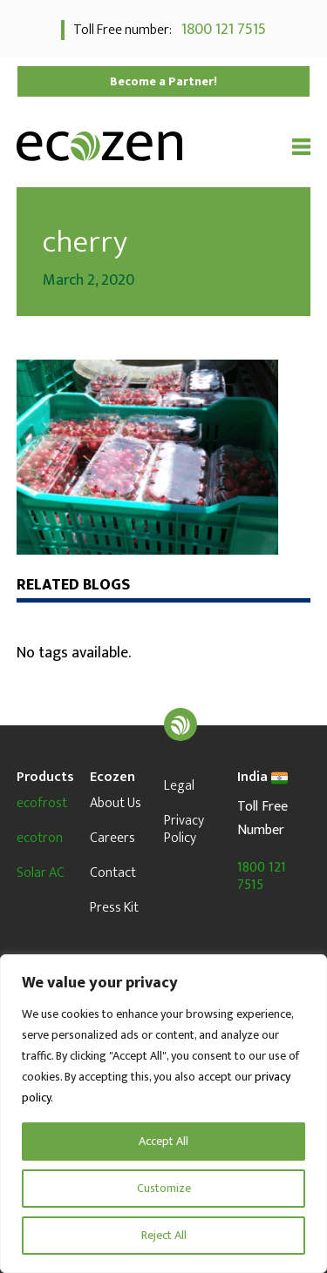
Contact (113, 873)
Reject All (164, 1235)
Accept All (163, 1141)
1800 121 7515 (220, 30)
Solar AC (41, 873)
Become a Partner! (163, 81)
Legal (179, 786)
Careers (112, 838)
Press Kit (114, 907)
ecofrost (42, 803)
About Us (115, 803)
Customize (164, 1188)
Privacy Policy (184, 829)
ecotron (40, 838)
